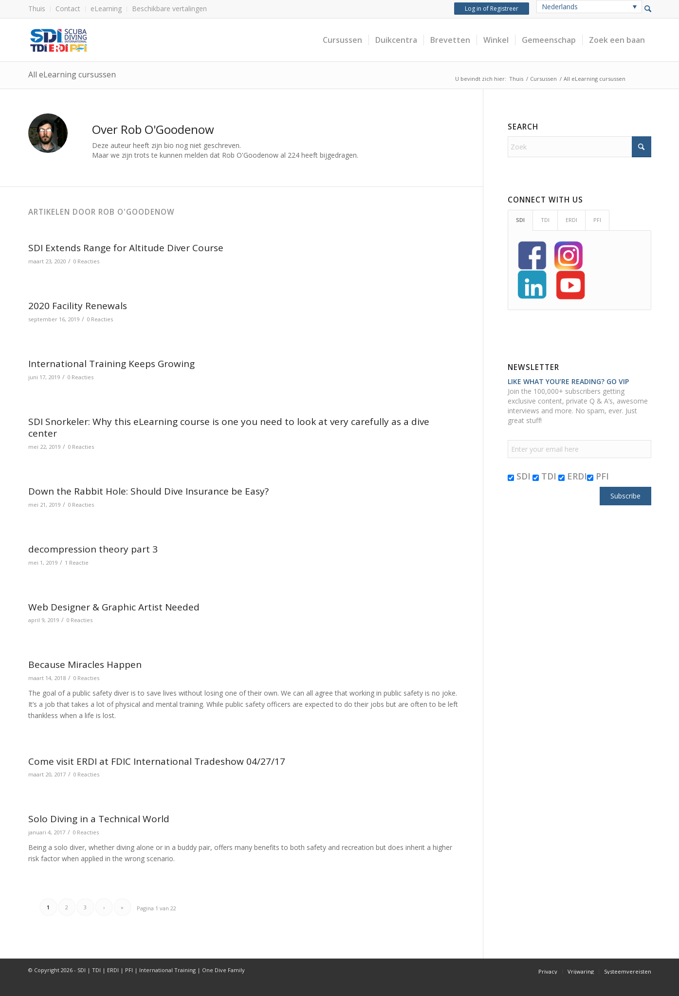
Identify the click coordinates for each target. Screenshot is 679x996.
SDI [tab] (520, 219)
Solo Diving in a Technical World (98, 818)
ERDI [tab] (571, 219)
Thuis (36, 8)
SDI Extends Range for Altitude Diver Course (125, 247)
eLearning (106, 8)
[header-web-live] (137, 39)
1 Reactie (77, 562)
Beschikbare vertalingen (169, 8)
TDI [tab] (545, 219)
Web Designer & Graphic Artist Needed (114, 607)
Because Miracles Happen (85, 664)
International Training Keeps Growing (111, 363)
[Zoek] (579, 146)
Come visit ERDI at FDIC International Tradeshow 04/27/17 (156, 761)
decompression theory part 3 (93, 549)
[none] (589, 6)
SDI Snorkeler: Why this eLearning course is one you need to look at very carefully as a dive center (228, 427)
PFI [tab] (597, 219)
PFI (598, 476)
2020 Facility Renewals (77, 305)
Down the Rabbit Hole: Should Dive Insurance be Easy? (148, 491)
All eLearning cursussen (72, 74)
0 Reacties (86, 261)
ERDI (572, 476)
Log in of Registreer (491, 8)
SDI (519, 476)
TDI (544, 476)
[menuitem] (39, 9)
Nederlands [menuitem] (560, 6)
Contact (67, 8)
